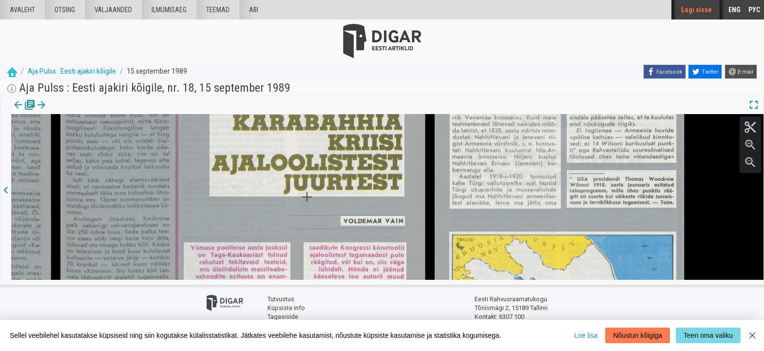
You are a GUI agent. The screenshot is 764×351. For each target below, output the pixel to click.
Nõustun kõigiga (637, 335)
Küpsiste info (286, 303)
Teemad (217, 10)
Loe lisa (585, 335)
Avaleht (22, 10)
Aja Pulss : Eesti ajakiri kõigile (72, 71)
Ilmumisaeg (169, 10)
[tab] (24, 111)
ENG (734, 10)
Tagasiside (282, 312)
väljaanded (113, 10)
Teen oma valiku (708, 335)
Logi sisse (696, 10)
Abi (253, 10)
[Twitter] (705, 71)
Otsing (65, 10)
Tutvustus (280, 295)
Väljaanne (24, 112)
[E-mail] (741, 71)
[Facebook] (665, 71)
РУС (754, 10)
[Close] (752, 335)
